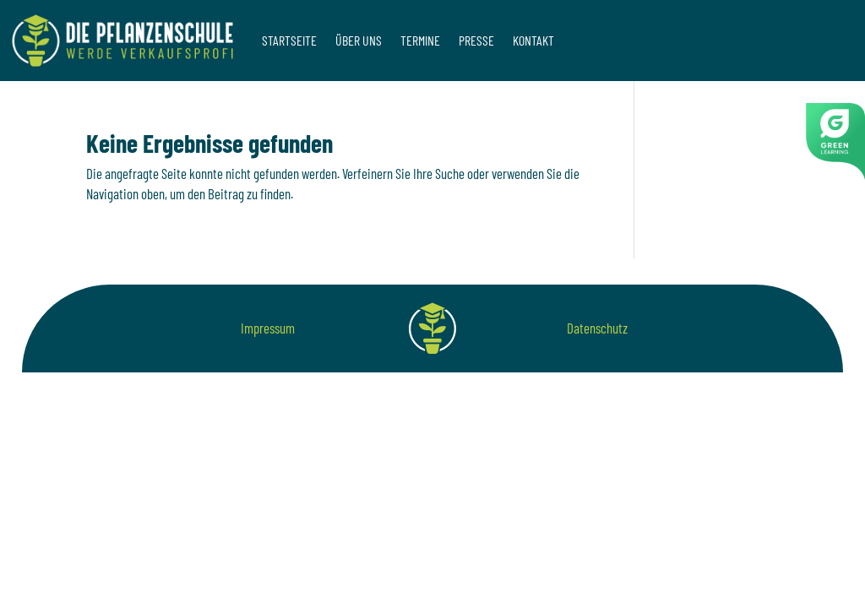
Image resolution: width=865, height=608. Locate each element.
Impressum (268, 327)
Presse (476, 40)
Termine (420, 40)
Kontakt (533, 40)
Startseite (289, 40)
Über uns (358, 40)
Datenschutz (597, 327)
